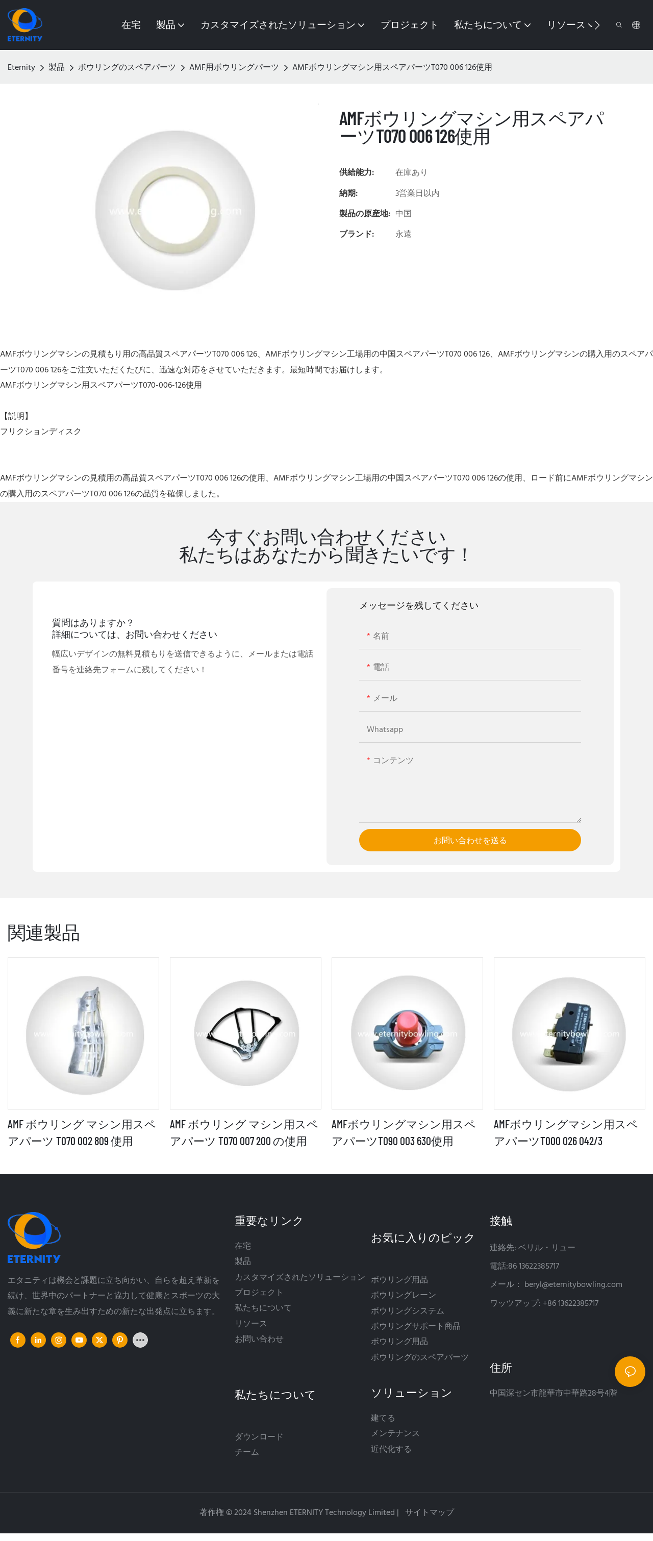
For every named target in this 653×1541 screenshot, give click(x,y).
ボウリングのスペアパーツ (127, 67)
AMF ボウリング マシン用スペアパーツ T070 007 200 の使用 (244, 1132)
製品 (56, 67)
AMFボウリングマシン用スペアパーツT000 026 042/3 (566, 1132)
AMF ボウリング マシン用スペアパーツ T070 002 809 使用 (82, 1132)
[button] (597, 25)
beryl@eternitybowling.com (573, 1285)
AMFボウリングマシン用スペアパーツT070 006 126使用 (392, 67)
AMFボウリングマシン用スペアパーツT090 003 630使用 (404, 1132)
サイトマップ (428, 1513)
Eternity (21, 67)
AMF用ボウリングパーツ (234, 67)
